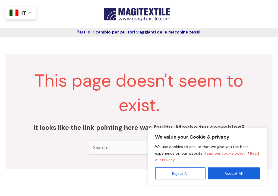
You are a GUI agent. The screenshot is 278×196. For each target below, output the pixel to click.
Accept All (234, 173)
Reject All (180, 173)
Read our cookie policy (225, 153)
